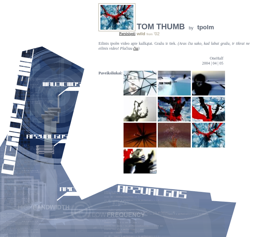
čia (135, 48)
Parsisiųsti (127, 33)
